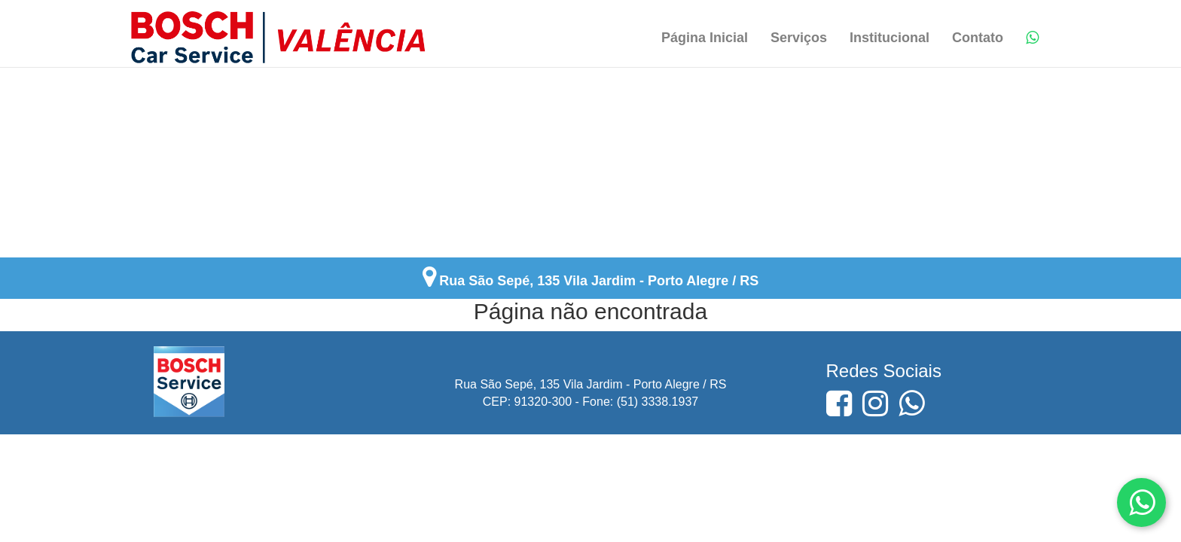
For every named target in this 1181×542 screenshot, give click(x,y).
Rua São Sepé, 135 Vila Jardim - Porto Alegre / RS (598, 280)
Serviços (799, 37)
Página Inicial (704, 37)
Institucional (889, 37)
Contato (977, 37)
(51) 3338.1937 (658, 401)
